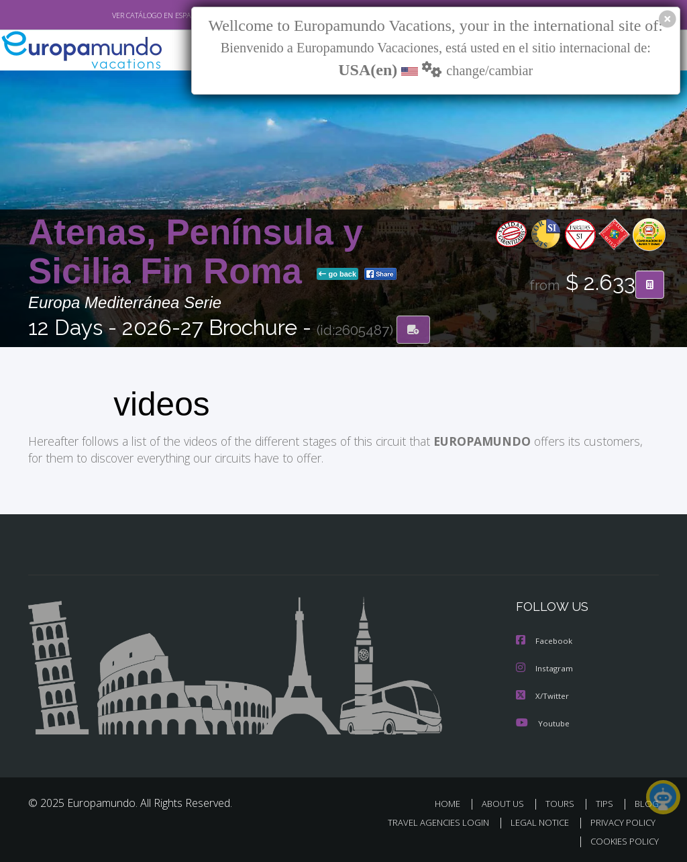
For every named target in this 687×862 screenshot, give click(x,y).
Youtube (543, 721)
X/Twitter (543, 694)
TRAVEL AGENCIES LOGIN (428, 820)
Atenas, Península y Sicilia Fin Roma (195, 252)
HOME (452, 801)
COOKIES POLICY (621, 839)
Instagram (545, 667)
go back (337, 275)
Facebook (545, 640)
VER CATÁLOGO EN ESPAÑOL (127, 15)
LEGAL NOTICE (533, 820)
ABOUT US (506, 801)
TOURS (562, 801)
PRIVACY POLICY (619, 820)
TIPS (606, 801)
